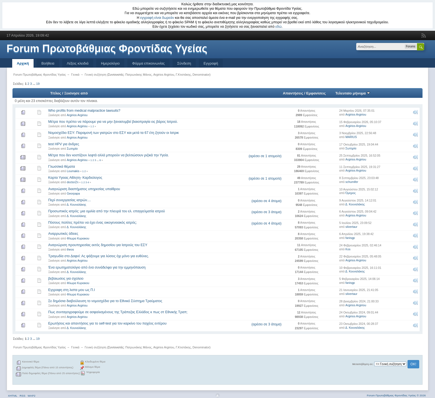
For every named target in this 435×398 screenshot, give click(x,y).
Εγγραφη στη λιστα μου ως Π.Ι (71, 290)
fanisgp (350, 237)
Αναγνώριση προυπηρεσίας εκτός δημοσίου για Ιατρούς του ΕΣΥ (97, 245)
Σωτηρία (72, 148)
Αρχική (23, 63)
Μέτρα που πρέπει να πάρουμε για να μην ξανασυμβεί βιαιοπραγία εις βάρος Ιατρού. (113, 122)
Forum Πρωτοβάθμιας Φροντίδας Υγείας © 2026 (396, 395)
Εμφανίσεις (316, 93)
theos (70, 249)
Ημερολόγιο (110, 63)
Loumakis (73, 171)
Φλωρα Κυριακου (78, 238)
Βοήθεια (47, 63)
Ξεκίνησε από (76, 93)
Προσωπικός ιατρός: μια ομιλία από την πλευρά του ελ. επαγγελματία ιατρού (106, 211)
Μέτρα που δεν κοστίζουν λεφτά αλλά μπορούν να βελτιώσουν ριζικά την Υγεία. (108, 155)
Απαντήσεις (293, 93)
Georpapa (73, 193)
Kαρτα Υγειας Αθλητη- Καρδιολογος (75, 178)
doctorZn (73, 182)
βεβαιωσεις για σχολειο (66, 278)
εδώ (278, 27)
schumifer (351, 181)
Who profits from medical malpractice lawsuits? (84, 111)
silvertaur (351, 226)
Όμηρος (350, 193)
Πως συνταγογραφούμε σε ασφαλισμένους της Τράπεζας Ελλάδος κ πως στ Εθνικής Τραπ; (118, 312)
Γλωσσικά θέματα (61, 167)
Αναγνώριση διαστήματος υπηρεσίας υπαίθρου (84, 189)
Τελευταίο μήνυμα (352, 93)
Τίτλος (55, 93)
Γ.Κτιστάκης (183, 74)
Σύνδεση (184, 63)
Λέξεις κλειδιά (77, 63)
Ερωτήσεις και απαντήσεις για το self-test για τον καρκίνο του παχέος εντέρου (107, 323)
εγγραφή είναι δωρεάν (157, 18)
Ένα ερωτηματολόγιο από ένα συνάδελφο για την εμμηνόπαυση (97, 267)
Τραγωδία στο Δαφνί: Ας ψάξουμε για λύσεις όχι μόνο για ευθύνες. (98, 256)
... (34, 83)
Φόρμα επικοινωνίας (148, 63)
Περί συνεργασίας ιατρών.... (69, 200)
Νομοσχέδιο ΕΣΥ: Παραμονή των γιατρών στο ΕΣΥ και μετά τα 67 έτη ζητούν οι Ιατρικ (113, 133)
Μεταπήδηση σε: (362, 364)
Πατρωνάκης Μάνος (138, 74)
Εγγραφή (211, 63)
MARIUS (351, 137)
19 (37, 83)
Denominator (201, 74)
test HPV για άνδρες (63, 144)
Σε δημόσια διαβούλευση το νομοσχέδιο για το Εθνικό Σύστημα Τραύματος (105, 301)
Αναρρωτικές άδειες (63, 234)
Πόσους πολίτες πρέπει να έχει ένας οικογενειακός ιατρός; (92, 222)
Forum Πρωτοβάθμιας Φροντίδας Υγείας (107, 48)
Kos (347, 249)
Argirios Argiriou (163, 74)
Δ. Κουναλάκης (76, 204)
